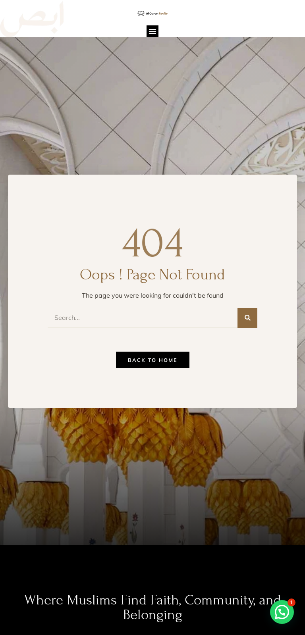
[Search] (247, 318)
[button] (152, 31)
